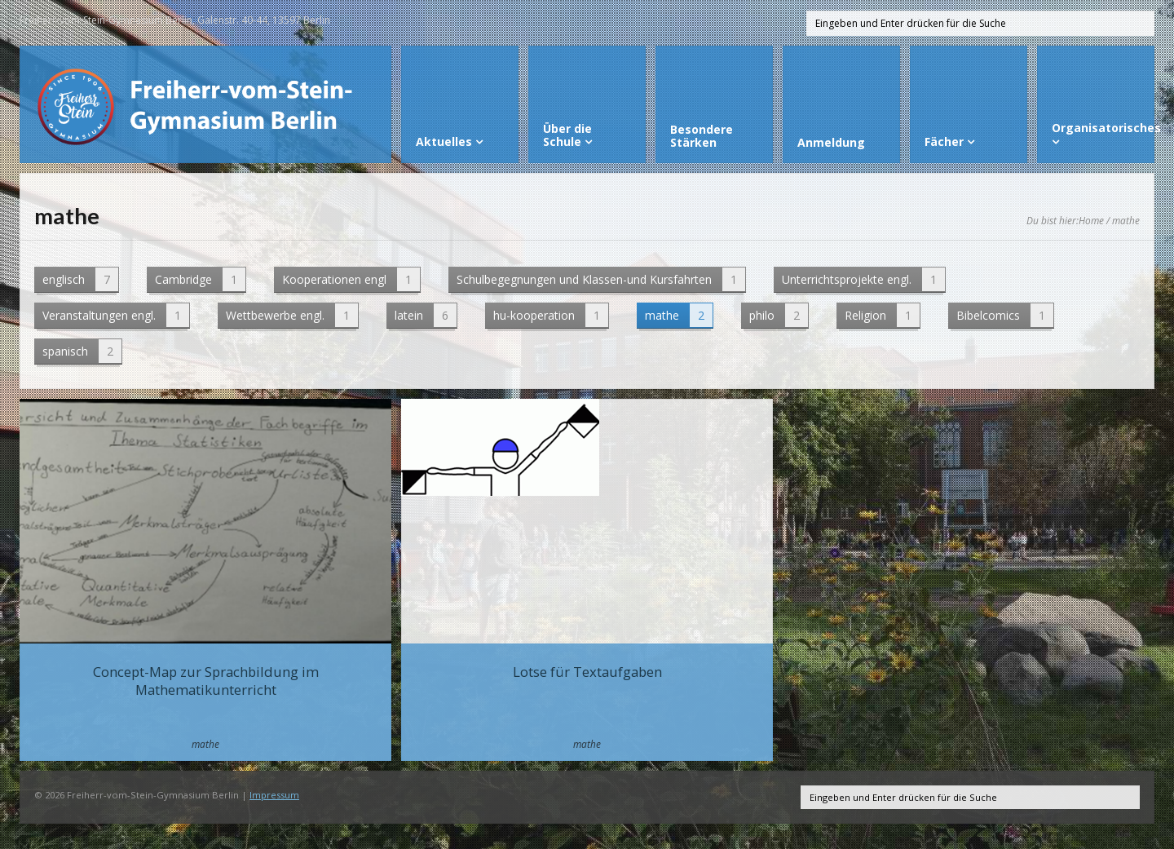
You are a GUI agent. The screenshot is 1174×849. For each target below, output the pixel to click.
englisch (80, 279)
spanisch (81, 351)
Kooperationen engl (351, 279)
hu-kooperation (550, 315)
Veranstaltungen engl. (115, 315)
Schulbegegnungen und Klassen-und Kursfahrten (601, 279)
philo (778, 315)
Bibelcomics (1004, 315)
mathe (679, 315)
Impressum (274, 795)
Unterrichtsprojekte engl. (863, 279)
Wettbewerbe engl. (292, 315)
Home (1091, 220)
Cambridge (200, 279)
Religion (882, 315)
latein (426, 315)
